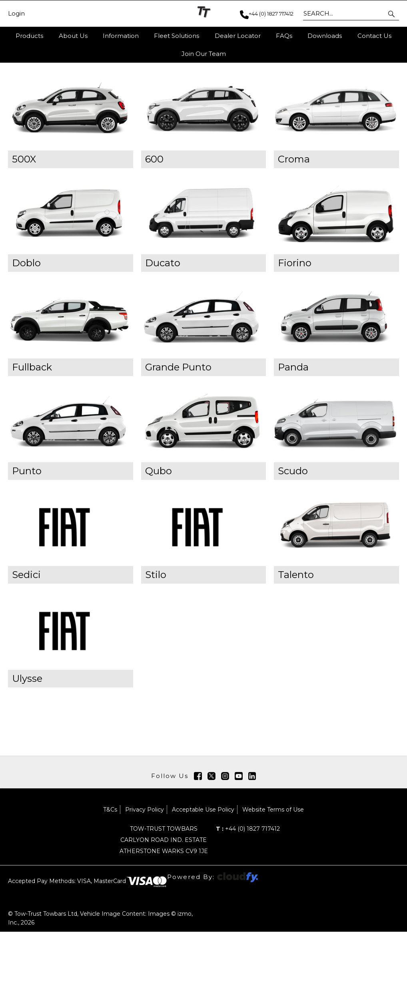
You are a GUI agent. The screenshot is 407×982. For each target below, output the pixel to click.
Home (18, 107)
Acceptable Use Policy (203, 859)
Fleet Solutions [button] (176, 36)
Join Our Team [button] (204, 53)
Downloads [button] (324, 36)
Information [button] (121, 36)
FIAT (113, 107)
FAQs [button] (284, 36)
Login (16, 13)
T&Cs (110, 859)
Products (29, 36)
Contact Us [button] (374, 36)
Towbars (84, 107)
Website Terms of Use (273, 859)
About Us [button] (73, 36)
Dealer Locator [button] (238, 36)
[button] (392, 13)
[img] (198, 826)
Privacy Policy (144, 859)
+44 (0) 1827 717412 (248, 879)
